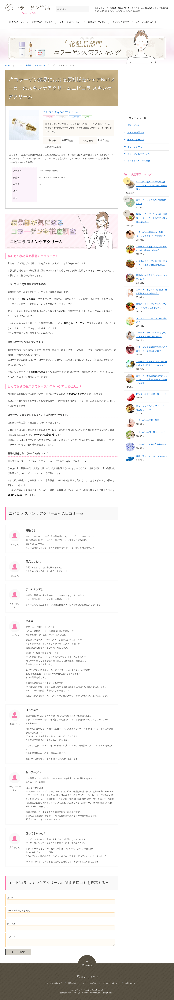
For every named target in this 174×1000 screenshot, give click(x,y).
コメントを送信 (18, 952)
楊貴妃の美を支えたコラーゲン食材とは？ (151, 277)
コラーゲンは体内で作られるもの (151, 444)
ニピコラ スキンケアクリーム (61, 112)
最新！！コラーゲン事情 (138, 161)
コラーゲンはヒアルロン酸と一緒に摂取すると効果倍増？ (151, 292)
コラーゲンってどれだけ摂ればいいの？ (151, 202)
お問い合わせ (130, 983)
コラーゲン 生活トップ (53, 983)
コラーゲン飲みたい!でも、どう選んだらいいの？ (151, 408)
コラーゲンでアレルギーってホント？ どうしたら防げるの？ (151, 334)
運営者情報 (72, 983)
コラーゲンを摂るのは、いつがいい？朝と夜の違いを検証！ (151, 248)
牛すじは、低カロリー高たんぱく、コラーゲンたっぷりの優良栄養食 (151, 185)
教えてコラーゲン (135, 139)
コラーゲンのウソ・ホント (139, 154)
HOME (8, 65)
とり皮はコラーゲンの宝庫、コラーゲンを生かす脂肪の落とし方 (151, 263)
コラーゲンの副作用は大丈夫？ (150, 432)
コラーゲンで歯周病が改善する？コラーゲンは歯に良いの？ (151, 349)
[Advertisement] (146, 88)
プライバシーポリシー (110, 983)
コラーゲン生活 (134, 147)
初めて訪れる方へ (89, 983)
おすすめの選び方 (135, 132)
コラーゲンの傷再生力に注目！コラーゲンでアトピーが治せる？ (151, 234)
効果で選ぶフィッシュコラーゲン (151, 456)
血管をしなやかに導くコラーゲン (151, 394)
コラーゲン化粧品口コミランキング (31, 65)
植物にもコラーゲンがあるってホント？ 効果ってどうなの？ (151, 306)
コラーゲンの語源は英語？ (148, 420)
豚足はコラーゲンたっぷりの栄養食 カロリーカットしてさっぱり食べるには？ (151, 218)
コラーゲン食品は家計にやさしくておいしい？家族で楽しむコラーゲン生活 (151, 379)
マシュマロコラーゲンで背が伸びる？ (151, 320)
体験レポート (133, 125)
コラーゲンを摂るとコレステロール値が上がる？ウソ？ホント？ (151, 363)
